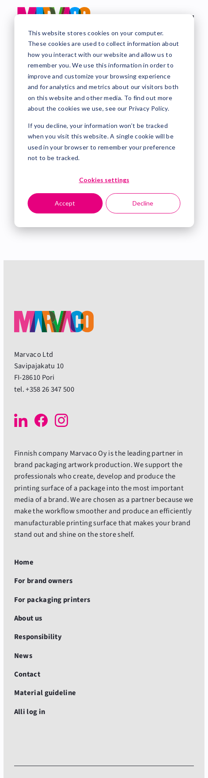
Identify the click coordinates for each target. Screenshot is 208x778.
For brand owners (43, 581)
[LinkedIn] (20, 420)
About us (28, 618)
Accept (65, 203)
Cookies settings (104, 179)
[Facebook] (41, 420)
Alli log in (29, 712)
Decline (142, 203)
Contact (27, 674)
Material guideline (45, 693)
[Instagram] (61, 420)
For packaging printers (52, 600)
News (23, 656)
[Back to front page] (54, 321)
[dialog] (104, 120)
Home (24, 562)
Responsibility (38, 637)
